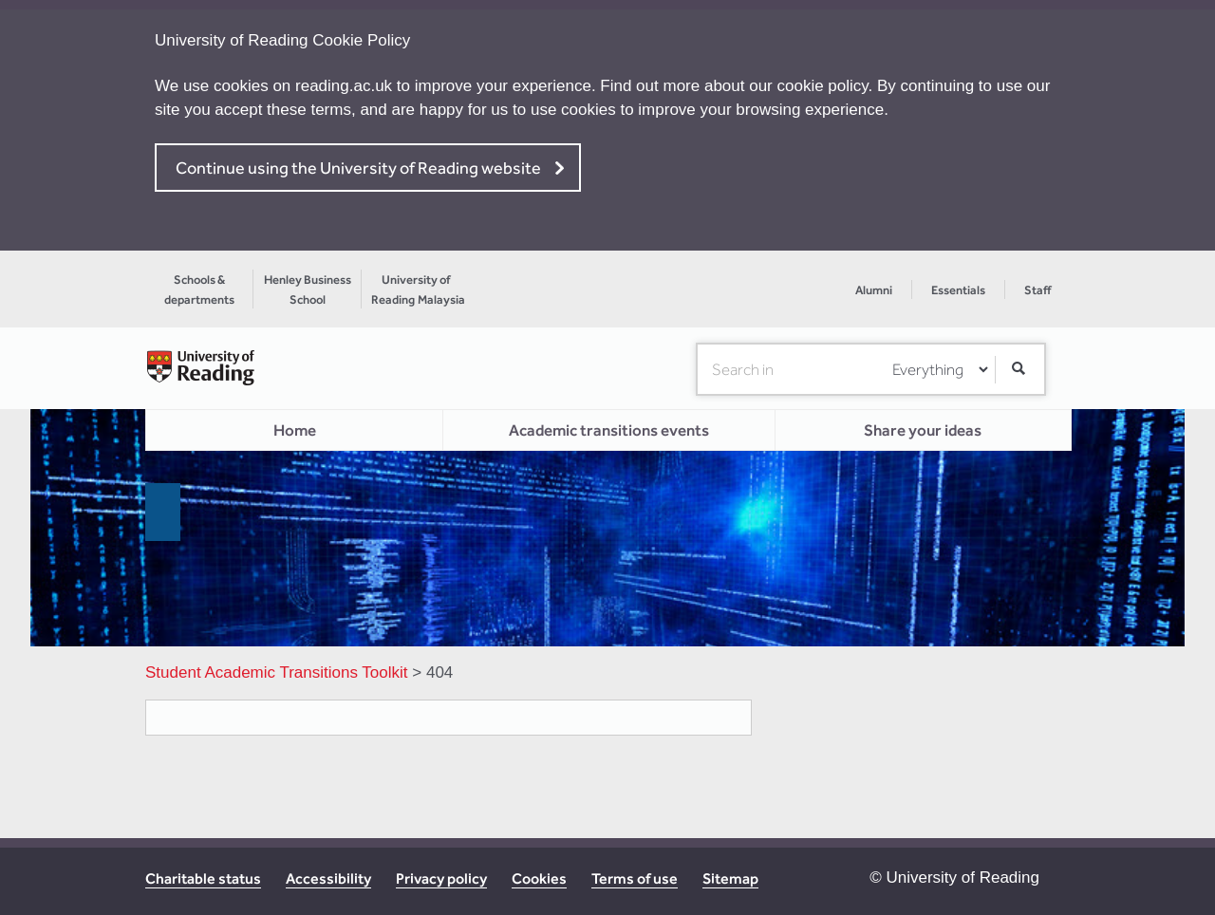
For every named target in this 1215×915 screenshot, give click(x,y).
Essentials (958, 290)
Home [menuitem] (294, 429)
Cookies (539, 878)
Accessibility (328, 878)
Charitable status (203, 878)
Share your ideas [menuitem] (922, 429)
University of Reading (962, 877)
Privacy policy (441, 878)
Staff (1037, 290)
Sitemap (730, 878)
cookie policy (823, 86)
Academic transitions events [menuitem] (609, 429)
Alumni (873, 290)
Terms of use (634, 878)
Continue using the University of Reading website (358, 167)
